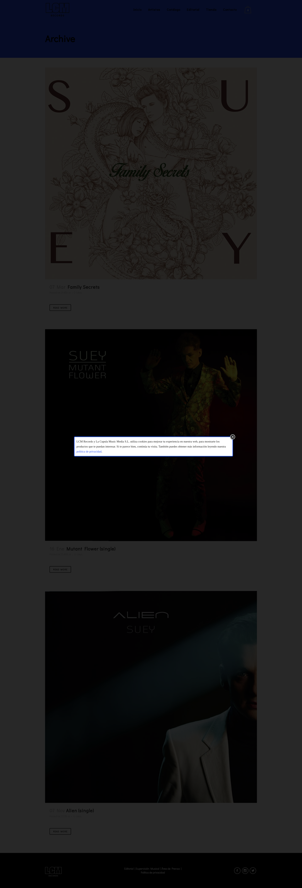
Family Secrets (84, 287)
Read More (60, 307)
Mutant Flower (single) (91, 549)
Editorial (128, 868)
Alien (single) (80, 810)
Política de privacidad (153, 872)
